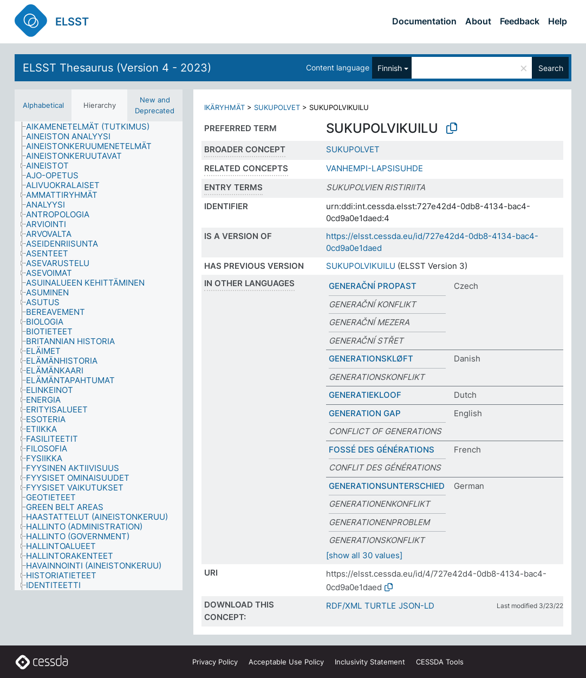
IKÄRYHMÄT (224, 107)
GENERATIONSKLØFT (371, 358)
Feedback (519, 21)
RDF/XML (344, 605)
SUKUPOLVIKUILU (360, 266)
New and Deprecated (154, 105)
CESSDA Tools (440, 661)
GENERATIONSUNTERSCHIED (387, 486)
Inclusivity (370, 661)
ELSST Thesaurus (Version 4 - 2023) (117, 67)
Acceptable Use (286, 661)
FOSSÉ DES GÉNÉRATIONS (381, 449)
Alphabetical (43, 105)
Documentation (424, 21)
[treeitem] (92, 127)
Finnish (389, 68)
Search (550, 68)
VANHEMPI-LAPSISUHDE (374, 168)
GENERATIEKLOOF (365, 395)
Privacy (215, 661)
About (478, 21)
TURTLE (380, 605)
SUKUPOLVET (277, 107)
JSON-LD (416, 605)
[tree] (99, 355)
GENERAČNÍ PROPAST (372, 286)
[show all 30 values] (364, 555)
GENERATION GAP (365, 413)
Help (557, 21)
